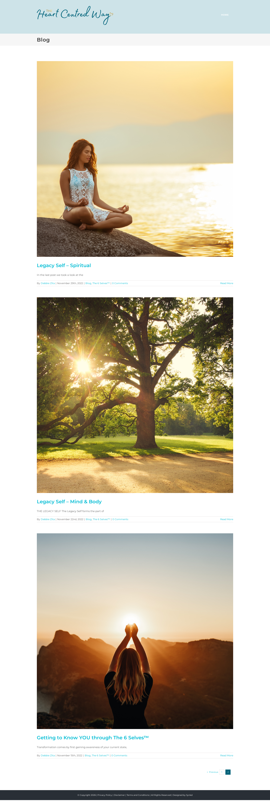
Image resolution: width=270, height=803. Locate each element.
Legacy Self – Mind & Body (69, 501)
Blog (88, 283)
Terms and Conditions (138, 795)
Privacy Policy (104, 795)
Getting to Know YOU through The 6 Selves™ (93, 738)
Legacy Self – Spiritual (64, 265)
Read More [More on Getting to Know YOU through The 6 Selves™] (226, 755)
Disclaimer (119, 795)
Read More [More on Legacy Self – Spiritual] (226, 283)
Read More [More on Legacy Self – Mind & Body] (226, 519)
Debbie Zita (48, 283)
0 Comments (120, 283)
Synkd (189, 795)
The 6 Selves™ (101, 283)
